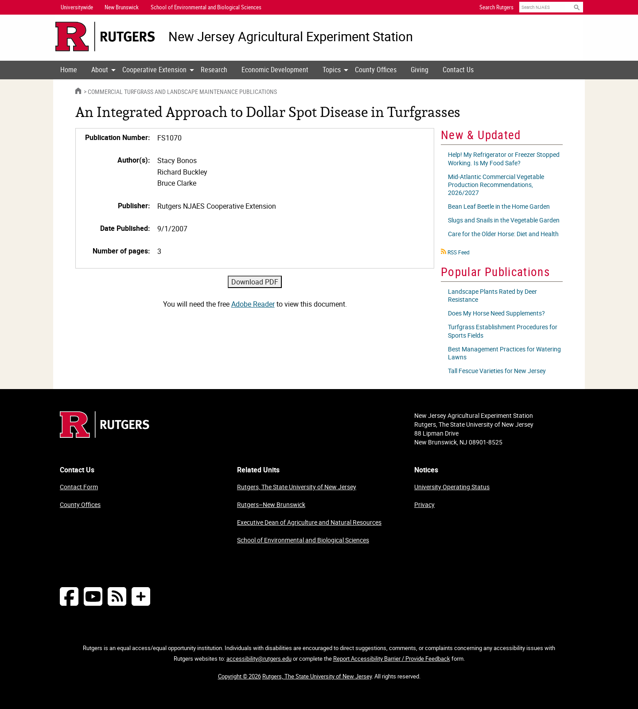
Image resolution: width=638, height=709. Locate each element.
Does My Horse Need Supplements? (496, 313)
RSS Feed (458, 252)
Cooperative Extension (154, 69)
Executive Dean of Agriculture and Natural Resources (309, 522)
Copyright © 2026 (239, 676)
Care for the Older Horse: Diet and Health (503, 234)
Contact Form (79, 487)
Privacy (424, 504)
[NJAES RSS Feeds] (117, 596)
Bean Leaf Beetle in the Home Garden (499, 206)
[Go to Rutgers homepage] (104, 435)
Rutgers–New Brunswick (271, 504)
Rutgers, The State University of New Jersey (296, 487)
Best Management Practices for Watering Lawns (504, 353)
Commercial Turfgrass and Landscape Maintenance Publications (182, 91)
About (99, 69)
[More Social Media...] (141, 596)
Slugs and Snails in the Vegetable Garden (504, 220)
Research (214, 69)
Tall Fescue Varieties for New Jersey (497, 370)
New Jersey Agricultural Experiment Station (290, 36)
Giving (419, 69)
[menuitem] (68, 70)
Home (68, 69)
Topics (332, 69)
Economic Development (274, 69)
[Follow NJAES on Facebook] (69, 596)
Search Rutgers (496, 7)
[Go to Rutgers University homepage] (105, 36)
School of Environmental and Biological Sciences (303, 540)
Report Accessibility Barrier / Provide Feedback (391, 658)
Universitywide (77, 7)
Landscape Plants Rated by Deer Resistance (492, 295)
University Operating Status (452, 487)
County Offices (376, 69)
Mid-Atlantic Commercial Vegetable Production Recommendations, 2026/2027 (496, 184)
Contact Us (458, 69)
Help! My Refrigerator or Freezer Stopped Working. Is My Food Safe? (504, 158)
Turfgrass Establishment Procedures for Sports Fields (502, 331)
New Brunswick (122, 7)
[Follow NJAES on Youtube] (93, 596)
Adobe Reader (253, 304)
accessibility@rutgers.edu (259, 658)
